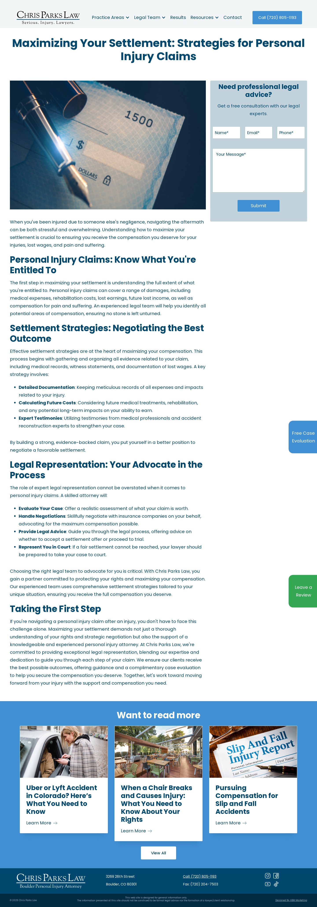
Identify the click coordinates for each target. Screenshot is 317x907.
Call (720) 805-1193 (277, 17)
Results (178, 17)
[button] (111, 18)
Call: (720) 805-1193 (199, 876)
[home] (48, 17)
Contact (232, 17)
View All (158, 853)
